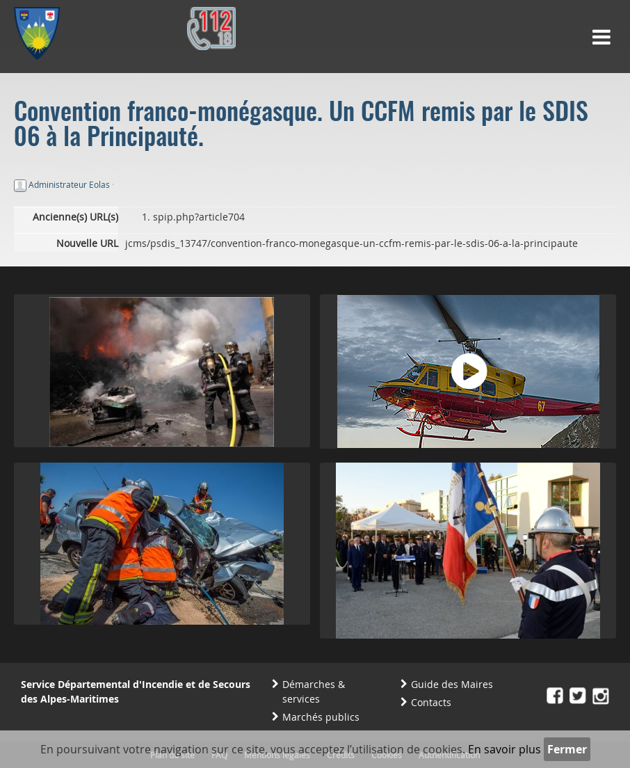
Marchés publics (321, 716)
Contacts (431, 702)
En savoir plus (504, 749)
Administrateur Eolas (69, 184)
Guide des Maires (452, 684)
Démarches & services (313, 691)
